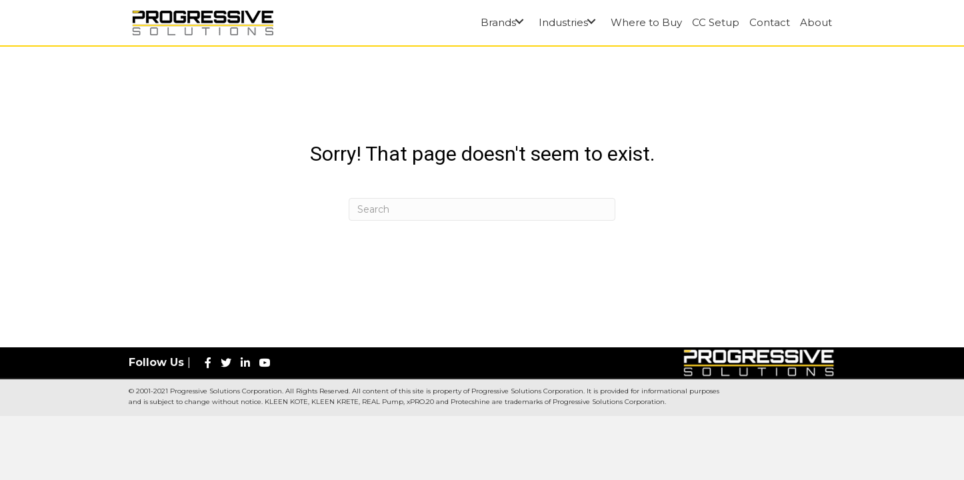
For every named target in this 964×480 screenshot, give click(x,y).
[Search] (482, 209)
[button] (519, 21)
